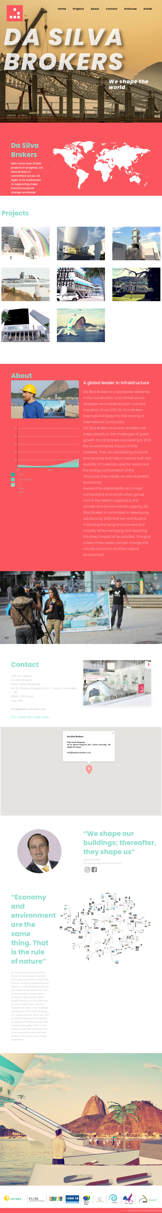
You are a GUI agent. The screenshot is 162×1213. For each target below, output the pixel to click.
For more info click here (30, 717)
